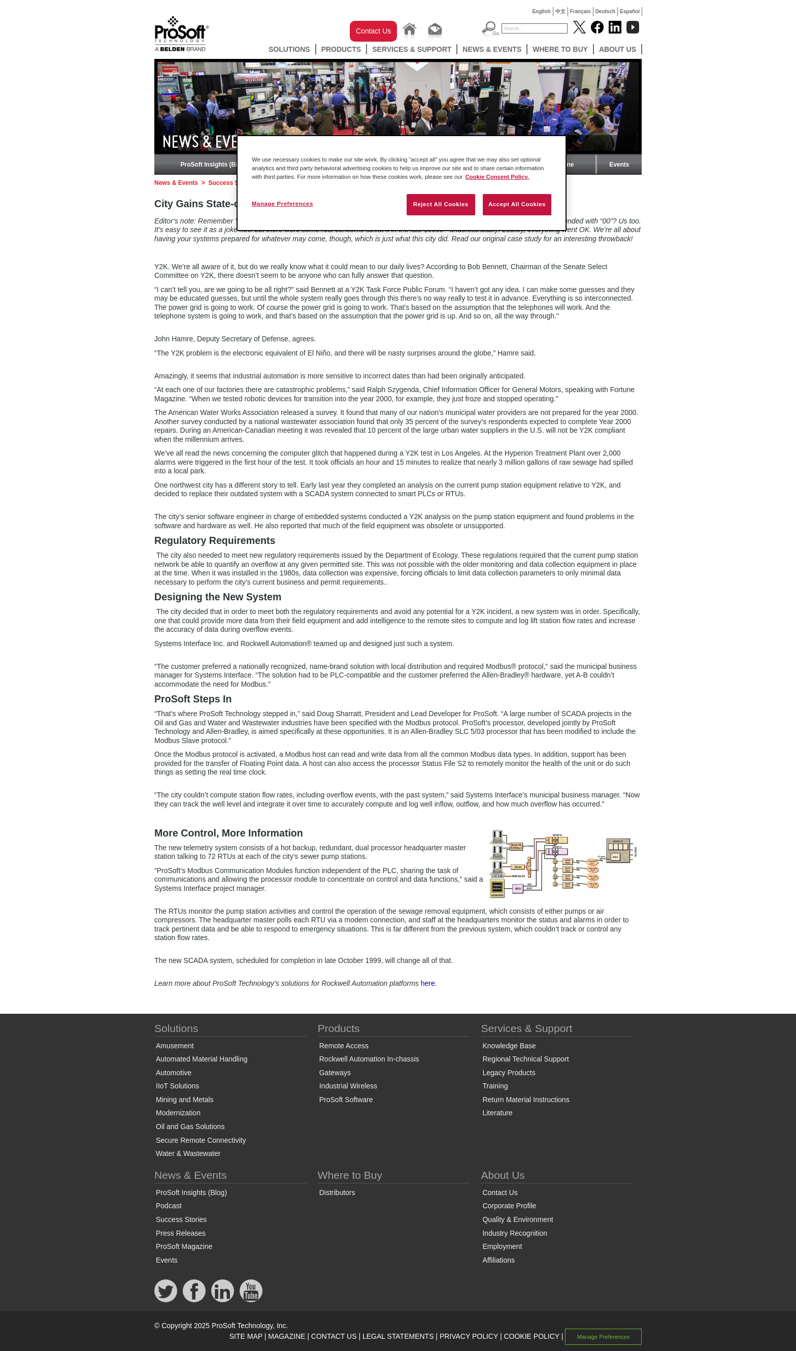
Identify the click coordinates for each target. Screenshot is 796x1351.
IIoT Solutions (177, 1086)
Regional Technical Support (525, 1059)
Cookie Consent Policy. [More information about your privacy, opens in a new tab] (497, 177)
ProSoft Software (346, 1100)
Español (630, 11)
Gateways (335, 1073)
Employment (502, 1246)
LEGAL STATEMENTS (398, 1336)
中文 (560, 11)
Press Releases (181, 1233)
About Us (617, 49)
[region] (402, 183)
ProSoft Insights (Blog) (214, 164)
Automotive (173, 1073)
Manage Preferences (603, 1337)
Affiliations (498, 1260)
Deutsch (605, 11)
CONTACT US (334, 1336)
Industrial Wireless (348, 1086)
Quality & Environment (517, 1219)
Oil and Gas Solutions (190, 1126)
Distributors (337, 1192)
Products (341, 49)
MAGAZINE (286, 1336)
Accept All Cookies (517, 204)
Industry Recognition (514, 1233)
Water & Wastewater (188, 1153)
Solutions (289, 49)
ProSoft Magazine (184, 1246)
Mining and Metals (185, 1100)
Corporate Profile (509, 1206)
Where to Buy (560, 49)
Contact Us (373, 31)
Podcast (169, 1206)
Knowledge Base (509, 1046)
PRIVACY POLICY (469, 1336)
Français (580, 11)
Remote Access (344, 1046)
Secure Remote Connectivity (201, 1140)
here (428, 983)
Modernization (178, 1113)
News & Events (491, 49)
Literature (497, 1113)
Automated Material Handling (202, 1059)
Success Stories (231, 182)
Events (619, 164)
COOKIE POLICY (531, 1336)
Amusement (175, 1046)
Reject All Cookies (441, 204)
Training (495, 1086)
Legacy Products (508, 1073)
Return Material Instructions (525, 1100)
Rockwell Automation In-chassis (369, 1059)
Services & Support (411, 49)
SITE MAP (245, 1336)
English (541, 11)
